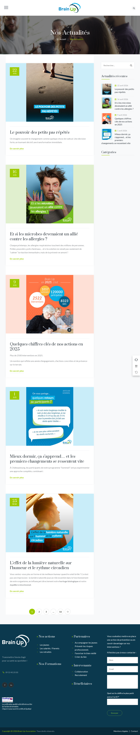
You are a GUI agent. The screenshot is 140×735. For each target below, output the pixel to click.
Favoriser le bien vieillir (85, 653)
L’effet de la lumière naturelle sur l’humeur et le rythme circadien (41, 565)
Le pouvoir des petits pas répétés (39, 132)
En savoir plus (17, 148)
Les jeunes (44, 644)
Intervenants (82, 665)
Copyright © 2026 (10, 731)
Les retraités (45, 652)
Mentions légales (121, 731)
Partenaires (82, 637)
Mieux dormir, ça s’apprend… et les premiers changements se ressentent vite (47, 459)
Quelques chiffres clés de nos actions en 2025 (46, 347)
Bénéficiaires (83, 684)
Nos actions (47, 637)
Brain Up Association (27, 731)
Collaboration (81, 671)
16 (60, 611)
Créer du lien (81, 656)
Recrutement (81, 675)
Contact (134, 731)
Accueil (61, 39)
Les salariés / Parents (49, 648)
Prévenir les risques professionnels (84, 648)
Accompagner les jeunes (86, 642)
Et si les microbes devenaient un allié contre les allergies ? (44, 237)
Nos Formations (50, 664)
